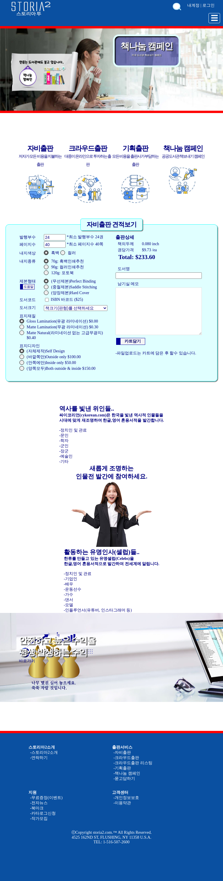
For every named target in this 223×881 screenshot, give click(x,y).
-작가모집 (39, 818)
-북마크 (37, 808)
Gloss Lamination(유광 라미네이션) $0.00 (58, 321)
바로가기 (27, 661)
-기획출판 (122, 768)
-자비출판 (122, 752)
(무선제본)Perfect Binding (70, 281)
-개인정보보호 (126, 798)
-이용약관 (122, 803)
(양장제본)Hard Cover (66, 292)
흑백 (51, 252)
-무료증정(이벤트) (46, 798)
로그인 (208, 5)
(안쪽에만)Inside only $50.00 (47, 362)
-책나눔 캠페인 (127, 773)
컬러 (68, 252)
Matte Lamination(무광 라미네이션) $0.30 (58, 327)
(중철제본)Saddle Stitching (70, 287)
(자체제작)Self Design (42, 351)
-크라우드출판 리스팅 (133, 763)
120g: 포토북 (58, 272)
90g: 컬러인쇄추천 (64, 267)
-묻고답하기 (124, 778)
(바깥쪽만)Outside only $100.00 (50, 356)
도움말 (28, 286)
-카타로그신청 (43, 813)
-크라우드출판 (126, 758)
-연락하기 (39, 758)
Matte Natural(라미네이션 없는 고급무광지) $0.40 (61, 335)
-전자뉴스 (39, 803)
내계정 (193, 5)
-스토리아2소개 (44, 752)
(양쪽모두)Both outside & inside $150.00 (57, 368)
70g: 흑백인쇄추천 (64, 261)
